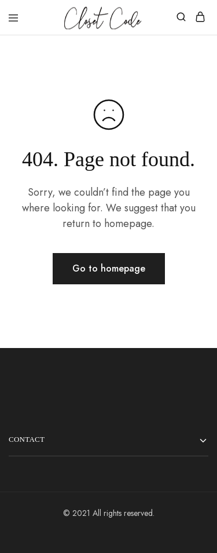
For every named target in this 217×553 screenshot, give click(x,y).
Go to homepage (108, 268)
